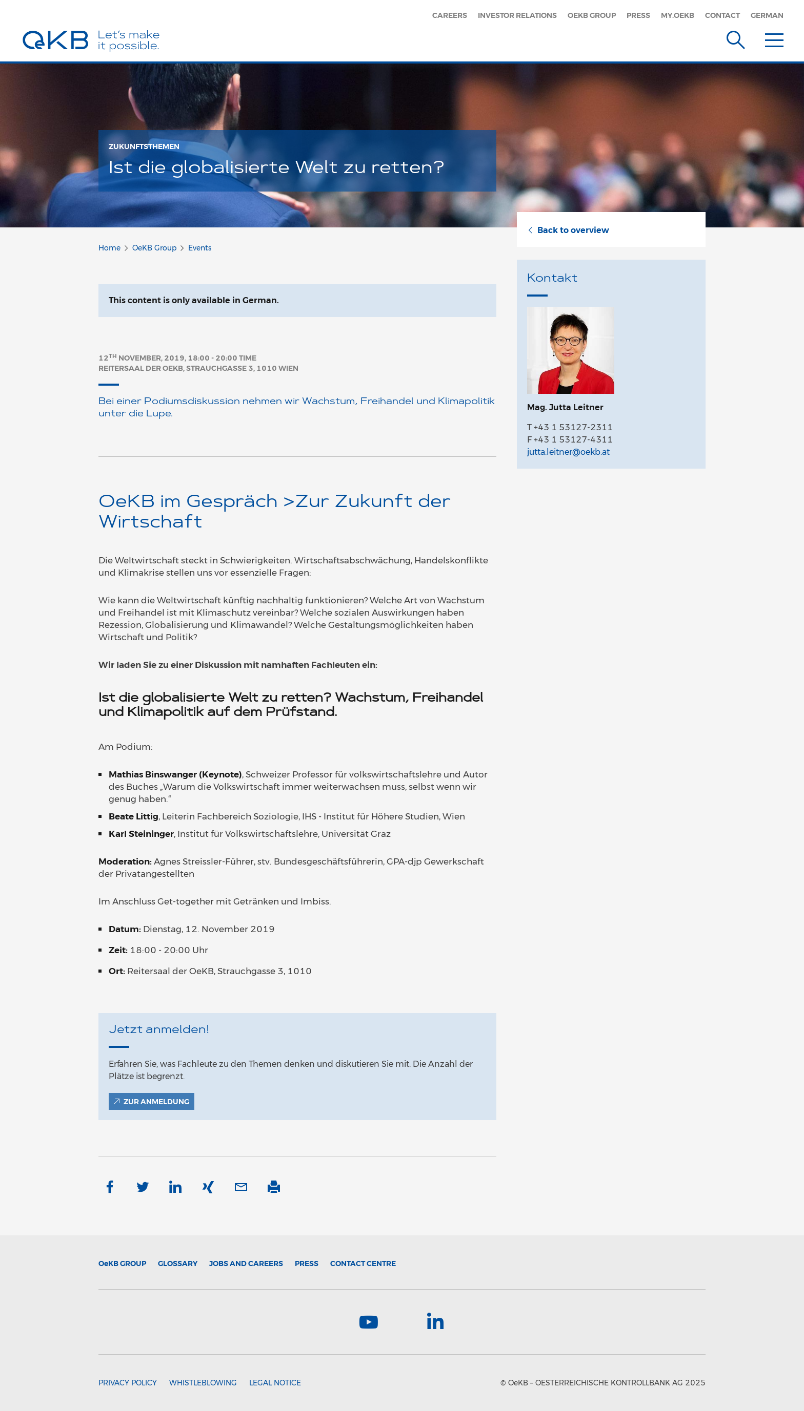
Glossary (177, 1263)
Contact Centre (363, 1263)
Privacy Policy (127, 1382)
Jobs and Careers (246, 1263)
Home (109, 247)
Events (199, 247)
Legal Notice (275, 1382)
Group (122, 1263)
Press (638, 15)
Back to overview (568, 230)
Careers (449, 15)
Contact (722, 15)
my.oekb (677, 15)
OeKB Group (592, 15)
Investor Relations (517, 15)
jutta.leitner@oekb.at (568, 452)
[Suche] (736, 38)
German (767, 15)
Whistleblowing (203, 1382)
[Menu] (774, 38)
